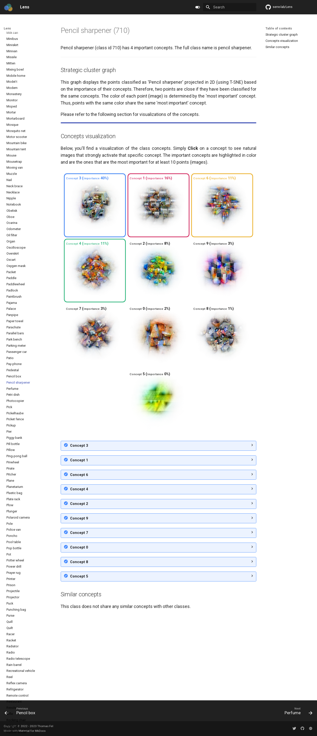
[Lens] (8, 7)
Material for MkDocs (32, 731)
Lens (7, 28)
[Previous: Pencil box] (21, 712)
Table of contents (278, 28)
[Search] (229, 7)
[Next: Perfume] (297, 712)
